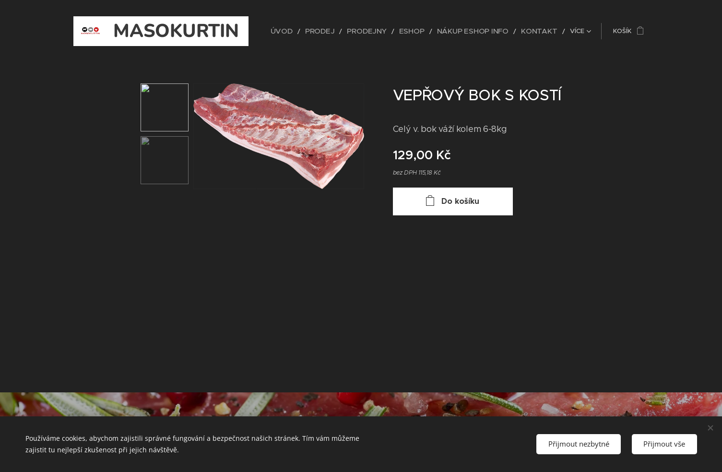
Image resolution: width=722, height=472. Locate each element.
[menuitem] (312, 31)
